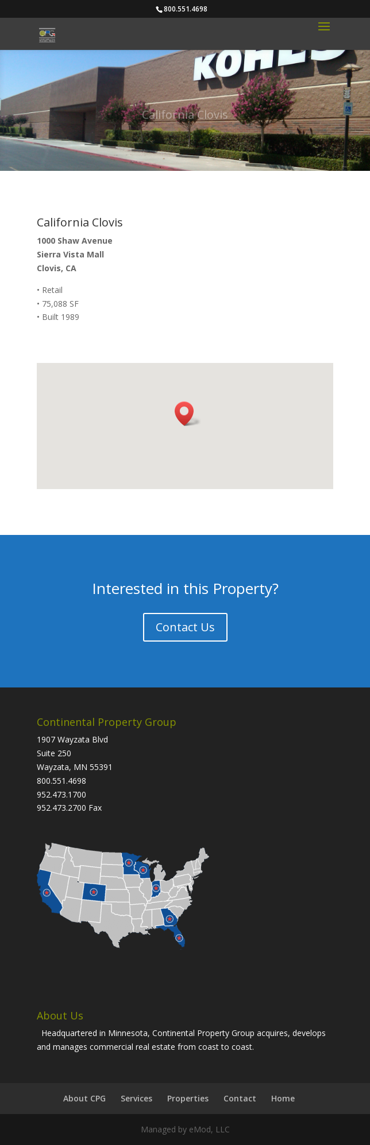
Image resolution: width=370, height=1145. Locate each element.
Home (283, 1098)
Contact (239, 1098)
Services (136, 1098)
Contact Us (185, 627)
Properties (188, 1098)
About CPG (84, 1098)
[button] (188, 413)
